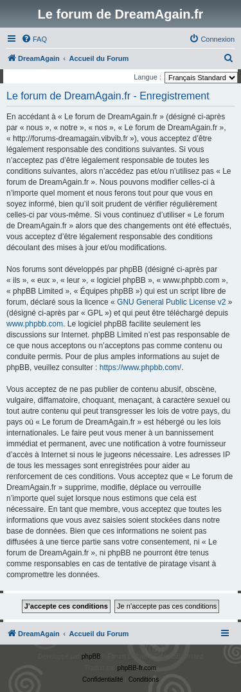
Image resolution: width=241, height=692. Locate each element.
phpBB (91, 656)
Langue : (147, 77)
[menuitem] (34, 39)
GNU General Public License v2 (171, 302)
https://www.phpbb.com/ (140, 367)
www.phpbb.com (34, 323)
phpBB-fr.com (137, 667)
